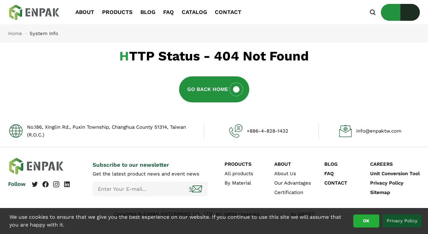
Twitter (35, 184)
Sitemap (380, 192)
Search (372, 12)
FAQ (168, 12)
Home (15, 33)
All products (239, 173)
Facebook (45, 184)
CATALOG (194, 12)
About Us (285, 173)
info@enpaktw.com (378, 131)
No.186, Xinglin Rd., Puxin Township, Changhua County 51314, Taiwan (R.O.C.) (106, 131)
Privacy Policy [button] (402, 220)
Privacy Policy (386, 183)
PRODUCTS (117, 12)
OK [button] (366, 220)
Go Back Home (207, 89)
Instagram (56, 184)
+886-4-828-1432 (267, 131)
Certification (288, 192)
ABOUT (84, 12)
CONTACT (228, 12)
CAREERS (381, 164)
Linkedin (67, 184)
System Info (39, 12)
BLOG (147, 12)
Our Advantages (292, 183)
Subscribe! (196, 189)
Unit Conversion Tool (395, 173)
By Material (238, 183)
